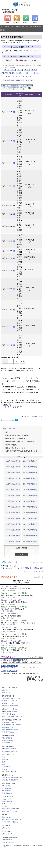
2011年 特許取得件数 (30, 541)
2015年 (27, 70)
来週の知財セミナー (10, 562)
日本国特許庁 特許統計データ (10, 705)
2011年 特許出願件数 (13, 541)
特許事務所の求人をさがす (9, 722)
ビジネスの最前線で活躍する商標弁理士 (22, 644)
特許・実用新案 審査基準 (9, 771)
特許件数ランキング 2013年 (10, 700)
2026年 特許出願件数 (13, 461)
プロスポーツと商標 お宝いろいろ (22, 651)
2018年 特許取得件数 (30, 507)
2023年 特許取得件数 (30, 478)
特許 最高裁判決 (6, 788)
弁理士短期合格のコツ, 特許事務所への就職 (22, 596)
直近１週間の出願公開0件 (10, 87)
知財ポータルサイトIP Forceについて (12, 819)
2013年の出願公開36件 (23, 87)
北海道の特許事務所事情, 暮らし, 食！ (22, 637)
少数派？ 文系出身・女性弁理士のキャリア (22, 590)
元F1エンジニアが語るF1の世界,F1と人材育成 (22, 624)
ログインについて (25, 42)
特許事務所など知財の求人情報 (17, 435)
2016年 (34, 70)
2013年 (36, 26)
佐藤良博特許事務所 (9, 666)
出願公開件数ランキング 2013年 (11, 698)
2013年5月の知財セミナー (9, 711)
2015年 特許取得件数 (30, 524)
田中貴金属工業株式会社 (24, 26)
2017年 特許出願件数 (13, 513)
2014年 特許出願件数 (13, 530)
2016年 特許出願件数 (13, 518)
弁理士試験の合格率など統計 (10, 751)
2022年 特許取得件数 (30, 484)
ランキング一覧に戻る (33, 416)
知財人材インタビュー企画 (15, 448)
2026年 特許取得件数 (30, 461)
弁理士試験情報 (11, 445)
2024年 (14, 76)
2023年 (8, 76)
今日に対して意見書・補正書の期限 (12, 777)
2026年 (28, 76)
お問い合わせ (5, 828)
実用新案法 (5, 759)
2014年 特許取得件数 (30, 530)
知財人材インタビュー (8, 727)
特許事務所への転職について (10, 729)
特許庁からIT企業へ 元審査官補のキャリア (22, 603)
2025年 (21, 76)
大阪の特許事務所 (7, 742)
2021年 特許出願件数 (13, 490)
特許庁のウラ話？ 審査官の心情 (22, 610)
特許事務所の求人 (9, 577)
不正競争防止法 (6, 766)
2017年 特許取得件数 (30, 513)
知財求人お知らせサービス (15, 438)
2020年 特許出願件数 (13, 495)
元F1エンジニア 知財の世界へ (22, 617)
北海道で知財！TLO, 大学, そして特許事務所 (22, 631)
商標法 (4, 764)
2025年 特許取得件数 (30, 467)
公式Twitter (5, 806)
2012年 (13, 70)
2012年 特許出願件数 (13, 535)
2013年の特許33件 (30, 87)
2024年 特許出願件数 (13, 472)
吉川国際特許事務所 (9, 671)
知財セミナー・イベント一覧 (33, 571)
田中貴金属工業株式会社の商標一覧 (18, 80)
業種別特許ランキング (8, 703)
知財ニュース (4, 86)
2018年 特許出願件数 (13, 507)
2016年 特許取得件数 (30, 518)
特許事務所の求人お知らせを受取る (12, 724)
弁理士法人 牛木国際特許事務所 (14, 660)
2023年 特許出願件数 (13, 478)
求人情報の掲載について (9, 732)
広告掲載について (7, 839)
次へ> (22, 361)
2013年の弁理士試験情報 (9, 748)
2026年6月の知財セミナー (9, 714)
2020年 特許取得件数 (30, 495)
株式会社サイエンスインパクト (10, 817)
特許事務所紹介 (8, 657)
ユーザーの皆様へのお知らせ (10, 822)
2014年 (20, 70)
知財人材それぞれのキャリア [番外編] (13, 593)
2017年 (5, 73)
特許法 (4, 757)
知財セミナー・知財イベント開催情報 (19, 442)
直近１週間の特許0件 (16, 87)
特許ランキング (11, 26)
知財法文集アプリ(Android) (9, 811)
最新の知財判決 (6, 786)
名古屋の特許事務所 (7, 740)
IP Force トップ (6, 799)
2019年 (19, 73)
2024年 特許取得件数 (30, 472)
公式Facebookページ (8, 804)
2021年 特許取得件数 (30, 490)
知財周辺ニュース (7, 692)
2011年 (7, 70)
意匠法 (4, 762)
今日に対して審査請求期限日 (10, 780)
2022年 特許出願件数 (13, 484)
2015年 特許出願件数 (13, 524)
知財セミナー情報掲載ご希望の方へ (12, 716)
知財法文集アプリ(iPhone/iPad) (10, 808)
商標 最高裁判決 (6, 790)
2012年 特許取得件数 (30, 535)
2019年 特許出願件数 (13, 501)
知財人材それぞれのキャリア (11, 586)
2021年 (32, 73)
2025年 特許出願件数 (13, 467)
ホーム (2, 26)
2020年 (25, 73)
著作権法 (4, 769)
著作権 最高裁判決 (7, 793)
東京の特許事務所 (7, 738)
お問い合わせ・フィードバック (10, 834)
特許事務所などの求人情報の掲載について (21, 451)
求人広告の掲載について (9, 842)
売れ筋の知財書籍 (7, 801)
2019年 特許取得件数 (30, 501)
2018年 (12, 73)
